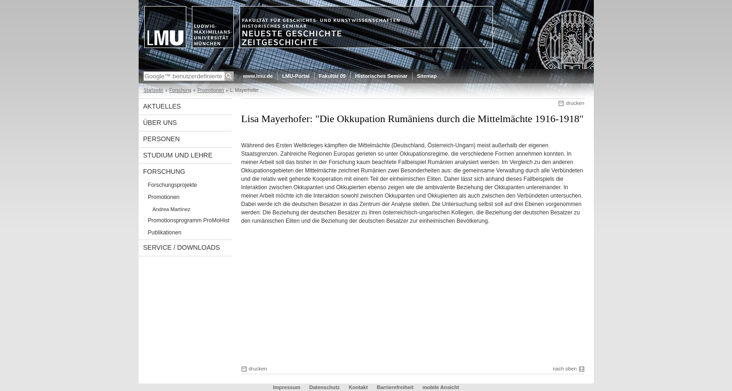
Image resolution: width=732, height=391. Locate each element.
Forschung (180, 90)
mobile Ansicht (440, 387)
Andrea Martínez (171, 209)
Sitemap (427, 76)
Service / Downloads (181, 247)
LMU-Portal (296, 76)
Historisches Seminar (381, 76)
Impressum (287, 387)
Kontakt (358, 387)
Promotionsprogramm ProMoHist (189, 220)
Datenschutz (324, 387)
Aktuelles (162, 106)
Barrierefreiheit (396, 387)
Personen (161, 139)
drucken (575, 103)
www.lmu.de (258, 76)
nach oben (565, 368)
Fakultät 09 (332, 76)
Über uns (160, 122)
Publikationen (165, 232)
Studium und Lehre (178, 155)
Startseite (153, 90)
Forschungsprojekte (172, 185)
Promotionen (210, 90)
